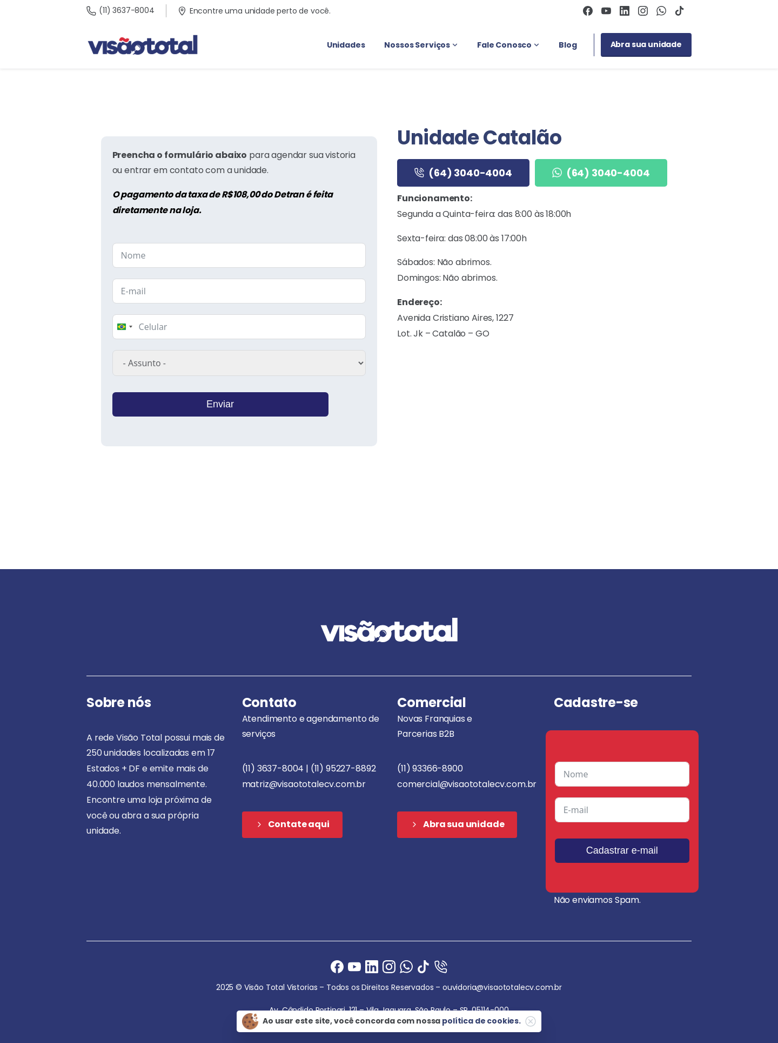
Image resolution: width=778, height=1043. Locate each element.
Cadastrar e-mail (622, 850)
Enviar (220, 404)
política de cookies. (481, 1020)
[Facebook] (337, 966)
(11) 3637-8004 (120, 10)
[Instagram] (389, 966)
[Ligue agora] (354, 966)
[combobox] (124, 327)
